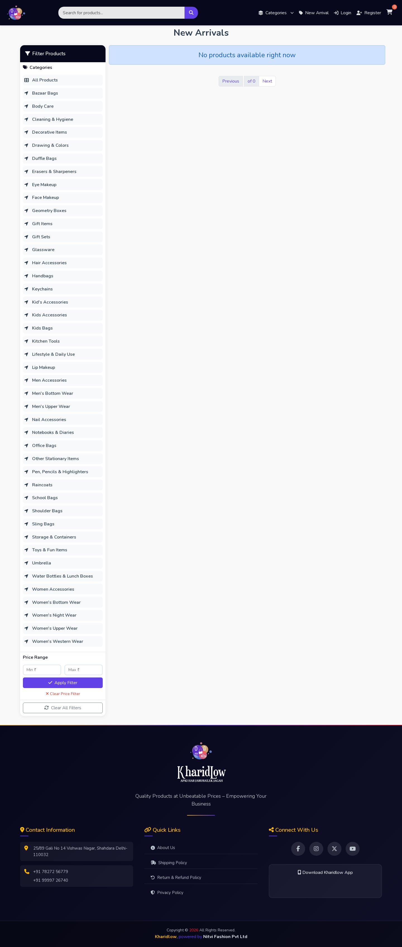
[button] (276, 13)
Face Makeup (41, 197)
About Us (163, 847)
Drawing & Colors (46, 145)
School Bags (41, 498)
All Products (41, 80)
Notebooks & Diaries (49, 432)
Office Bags (40, 446)
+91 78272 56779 (50, 871)
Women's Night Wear (50, 615)
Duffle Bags (40, 158)
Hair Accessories (45, 263)
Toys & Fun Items (45, 550)
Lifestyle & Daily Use (49, 354)
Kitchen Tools (41, 341)
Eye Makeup (40, 185)
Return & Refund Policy (176, 877)
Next (267, 81)
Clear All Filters (62, 708)
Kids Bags (38, 328)
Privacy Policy (167, 892)
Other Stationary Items (51, 459)
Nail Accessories (45, 420)
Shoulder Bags (43, 511)
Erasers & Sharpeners (50, 172)
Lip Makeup (39, 367)
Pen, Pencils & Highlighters (56, 472)
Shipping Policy (169, 863)
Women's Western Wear (53, 641)
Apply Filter (62, 683)
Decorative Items (45, 132)
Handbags (38, 276)
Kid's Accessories (46, 302)
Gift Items (38, 224)
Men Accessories (45, 380)
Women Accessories (49, 589)
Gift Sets (37, 237)
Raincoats (38, 485)
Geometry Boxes (45, 211)
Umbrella (37, 563)
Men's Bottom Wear (48, 393)
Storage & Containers (50, 537)
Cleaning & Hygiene (48, 119)
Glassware (39, 250)
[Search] (121, 13)
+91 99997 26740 (50, 880)
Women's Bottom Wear (52, 602)
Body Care (38, 106)
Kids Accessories (45, 315)
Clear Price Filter (63, 693)
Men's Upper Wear (47, 406)
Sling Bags (39, 524)
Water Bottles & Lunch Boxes (58, 576)
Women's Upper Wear (50, 628)
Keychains (38, 289)
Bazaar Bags (41, 93)
